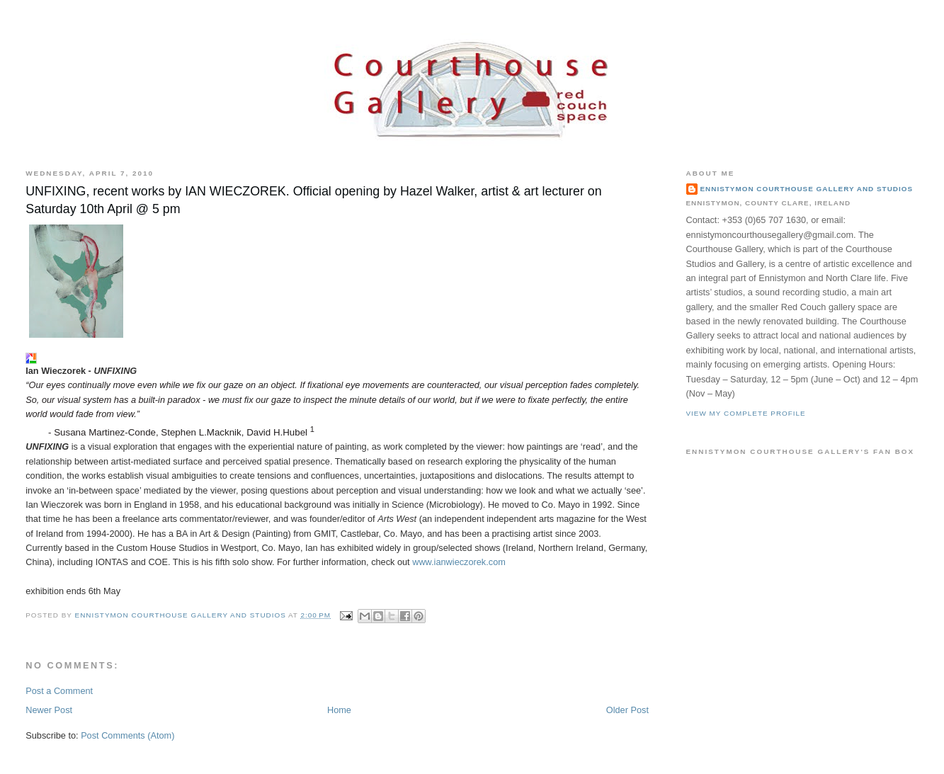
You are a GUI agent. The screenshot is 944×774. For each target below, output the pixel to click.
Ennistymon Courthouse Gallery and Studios (807, 189)
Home (339, 710)
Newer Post (48, 710)
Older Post (627, 710)
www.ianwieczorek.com (459, 562)
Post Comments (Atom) (127, 735)
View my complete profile (746, 413)
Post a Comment (59, 690)
